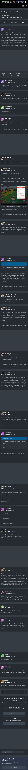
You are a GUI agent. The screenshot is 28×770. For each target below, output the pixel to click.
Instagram (23, 8)
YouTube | (19, 8)
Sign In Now (14, 723)
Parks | (7, 8)
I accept (14, 767)
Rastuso (7, 530)
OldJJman (8, 118)
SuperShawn (8, 106)
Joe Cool (7, 654)
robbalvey (7, 168)
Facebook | (14, 8)
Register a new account (14, 713)
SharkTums (8, 413)
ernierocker (8, 93)
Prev (5, 22)
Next (23, 22)
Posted (10, 29)
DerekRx (7, 372)
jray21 (6, 569)
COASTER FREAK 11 (6, 15)
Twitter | (10, 8)
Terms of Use (5, 760)
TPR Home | (3, 8)
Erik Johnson (8, 28)
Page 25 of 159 (14, 22)
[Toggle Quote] (3, 264)
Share (6, 752)
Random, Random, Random (16, 17)
